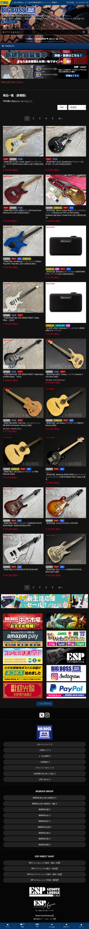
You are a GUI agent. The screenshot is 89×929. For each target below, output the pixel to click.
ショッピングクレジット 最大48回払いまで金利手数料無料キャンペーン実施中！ (47, 2)
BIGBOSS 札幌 (44, 809)
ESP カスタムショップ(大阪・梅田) (44, 880)
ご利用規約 (44, 762)
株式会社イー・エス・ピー (44, 919)
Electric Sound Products (44, 916)
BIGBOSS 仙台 (44, 815)
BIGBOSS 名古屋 (44, 827)
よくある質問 (44, 756)
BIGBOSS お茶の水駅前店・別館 (43, 804)
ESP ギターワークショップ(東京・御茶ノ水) (44, 874)
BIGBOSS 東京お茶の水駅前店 (44, 798)
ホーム (8, 926)
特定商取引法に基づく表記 (44, 774)
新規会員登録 (40, 39)
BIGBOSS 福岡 (44, 845)
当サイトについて (43, 744)
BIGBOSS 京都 (44, 833)
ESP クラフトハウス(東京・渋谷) (44, 869)
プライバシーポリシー (43, 768)
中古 (37, 926)
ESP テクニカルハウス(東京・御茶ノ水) (44, 863)
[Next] (60, 118)
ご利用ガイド (30, 39)
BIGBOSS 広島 (44, 839)
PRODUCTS (8, 46)
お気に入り (51, 39)
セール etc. (52, 925)
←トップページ (44, 704)
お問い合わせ (44, 779)
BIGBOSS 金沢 (44, 821)
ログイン (60, 39)
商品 (22, 926)
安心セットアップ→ (9, 22)
